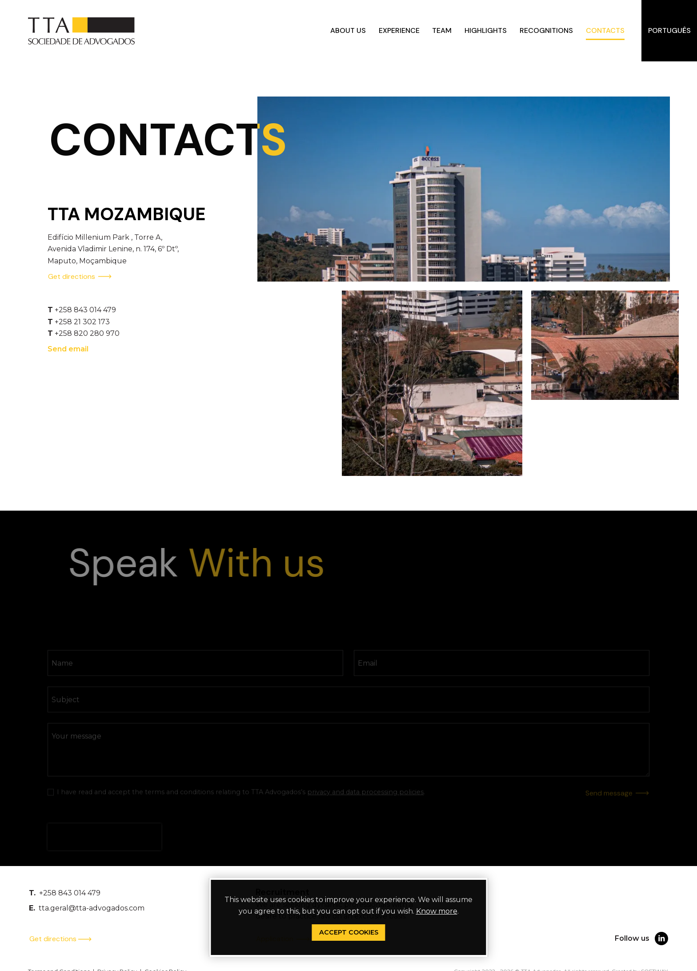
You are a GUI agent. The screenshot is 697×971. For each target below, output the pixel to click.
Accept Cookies (348, 932)
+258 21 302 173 (82, 325)
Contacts (605, 30)
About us (348, 30)
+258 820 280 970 (87, 337)
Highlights (486, 30)
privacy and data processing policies (365, 802)
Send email (68, 352)
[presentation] (104, 846)
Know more (436, 911)
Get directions (80, 280)
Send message (617, 802)
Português (669, 30)
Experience (399, 30)
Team (442, 30)
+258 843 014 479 (85, 314)
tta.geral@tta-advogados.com (91, 908)
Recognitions (546, 30)
